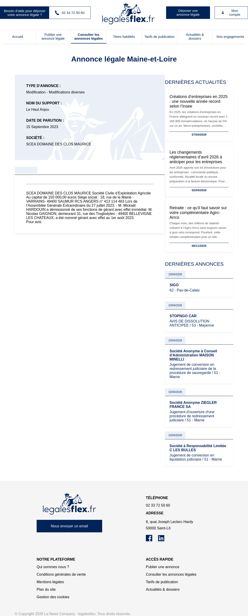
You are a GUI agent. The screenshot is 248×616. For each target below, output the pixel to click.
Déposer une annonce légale (188, 12)
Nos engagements (230, 37)
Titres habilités (124, 37)
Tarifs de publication (159, 37)
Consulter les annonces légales (88, 36)
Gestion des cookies (53, 597)
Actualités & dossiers (195, 36)
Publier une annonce (162, 567)
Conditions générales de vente (61, 574)
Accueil (17, 37)
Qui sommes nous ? (53, 567)
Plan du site (46, 589)
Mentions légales (50, 582)
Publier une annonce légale (53, 36)
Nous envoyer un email (69, 526)
